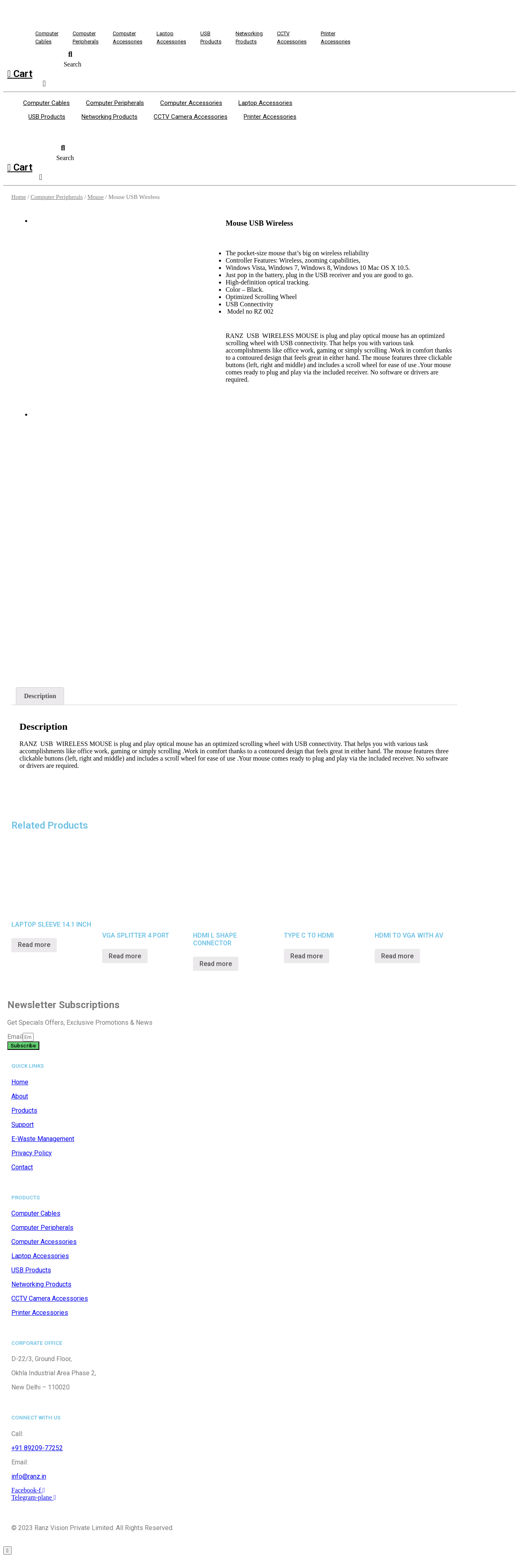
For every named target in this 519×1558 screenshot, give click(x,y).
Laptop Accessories (265, 103)
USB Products (46, 116)
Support (22, 1124)
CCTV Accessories (292, 37)
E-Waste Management (42, 1139)
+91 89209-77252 (37, 1448)
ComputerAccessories (127, 37)
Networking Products (109, 116)
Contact (22, 1167)
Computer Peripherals (115, 103)
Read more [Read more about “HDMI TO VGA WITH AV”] (397, 956)
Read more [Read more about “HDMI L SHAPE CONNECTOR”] (215, 964)
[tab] (40, 696)
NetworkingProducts (249, 37)
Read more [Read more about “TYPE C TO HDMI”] (306, 956)
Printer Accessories (270, 116)
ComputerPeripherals (86, 37)
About (19, 1096)
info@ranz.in (28, 1476)
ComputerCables (46, 37)
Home (18, 197)
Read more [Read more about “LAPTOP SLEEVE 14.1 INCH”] (34, 945)
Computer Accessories (191, 103)
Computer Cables (46, 103)
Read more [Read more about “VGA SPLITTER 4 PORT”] (125, 956)
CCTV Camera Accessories (190, 116)
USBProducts (210, 37)
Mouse (96, 197)
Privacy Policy (31, 1153)
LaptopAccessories (171, 37)
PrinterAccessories (335, 37)
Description (40, 695)
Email (15, 1037)
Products (24, 1110)
